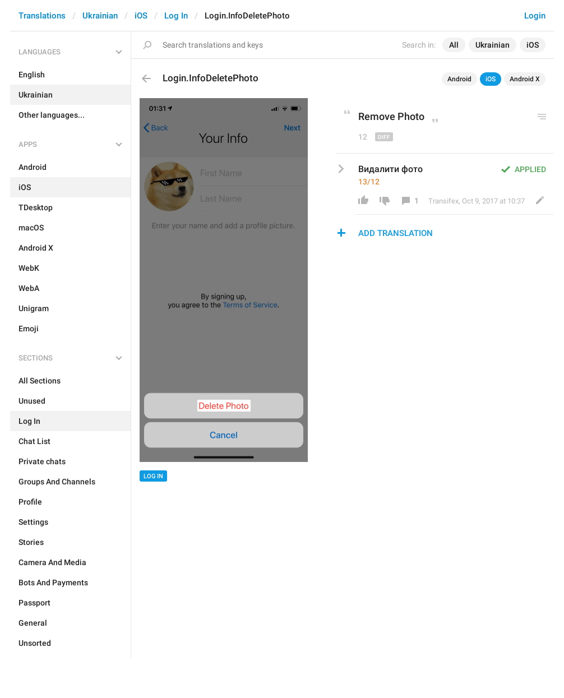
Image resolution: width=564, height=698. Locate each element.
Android (459, 79)
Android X (525, 79)
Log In (176, 16)
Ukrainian (100, 16)
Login (534, 16)
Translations (42, 16)
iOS (141, 16)
